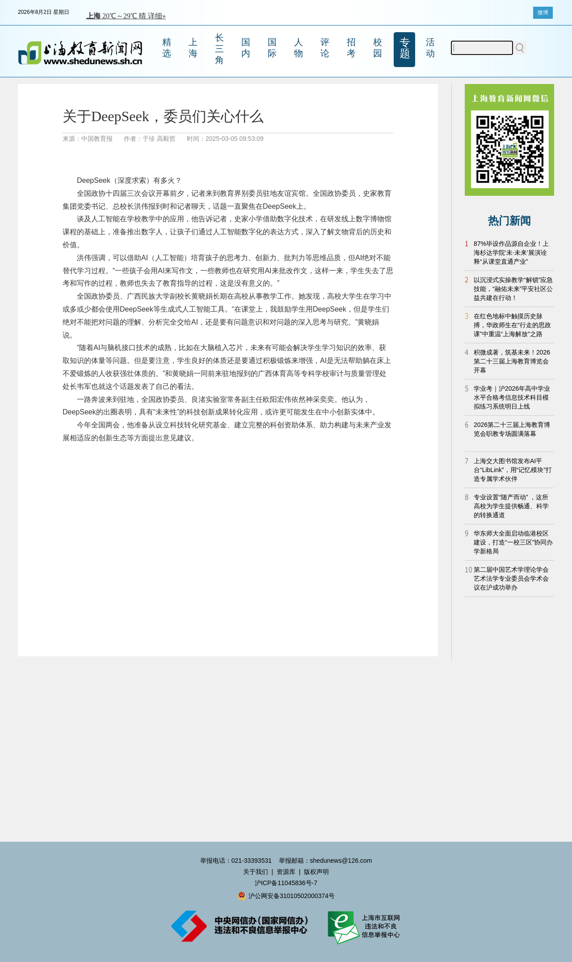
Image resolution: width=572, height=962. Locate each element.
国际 (272, 47)
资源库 (286, 871)
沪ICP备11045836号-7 (286, 882)
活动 (430, 47)
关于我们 (255, 871)
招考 (351, 47)
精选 (166, 47)
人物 (298, 47)
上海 (193, 47)
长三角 (219, 49)
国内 (245, 47)
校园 (377, 47)
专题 (405, 47)
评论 (324, 47)
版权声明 (316, 871)
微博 (543, 12)
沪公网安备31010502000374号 (286, 895)
